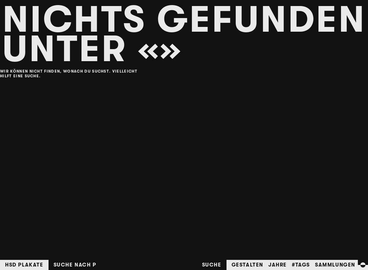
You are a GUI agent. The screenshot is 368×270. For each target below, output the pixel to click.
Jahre (277, 265)
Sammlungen (335, 265)
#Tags (301, 265)
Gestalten (247, 265)
